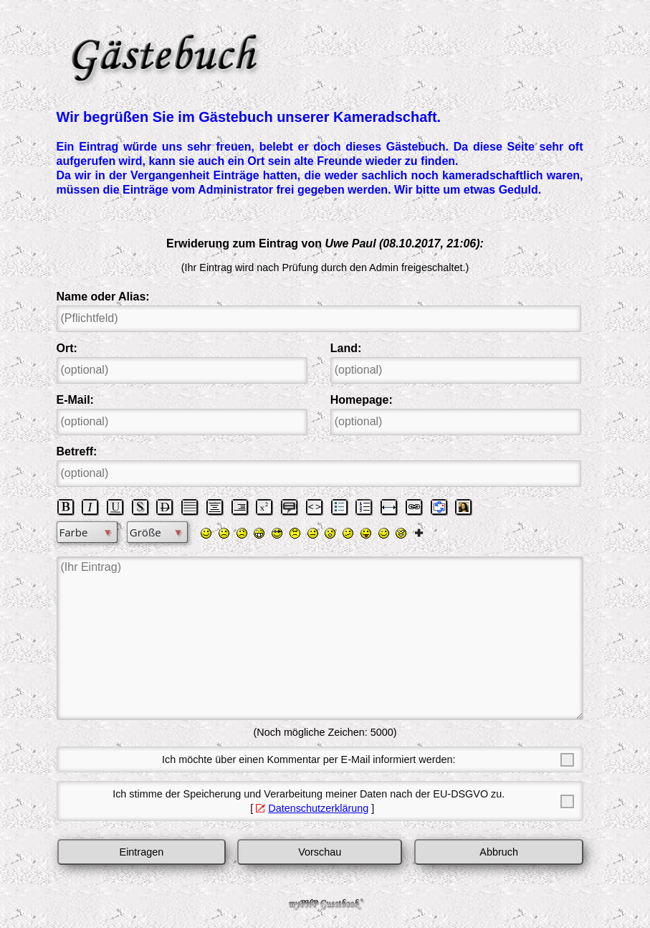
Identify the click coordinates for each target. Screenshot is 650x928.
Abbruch (498, 852)
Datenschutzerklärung (318, 808)
